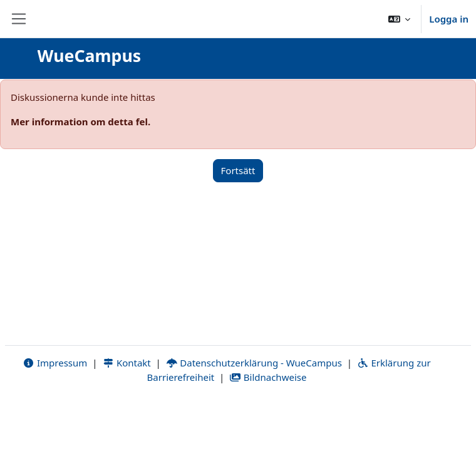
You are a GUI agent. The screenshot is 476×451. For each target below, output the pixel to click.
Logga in (448, 19)
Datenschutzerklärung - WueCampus (254, 362)
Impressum (55, 362)
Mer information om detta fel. (80, 121)
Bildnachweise (267, 377)
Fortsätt (238, 170)
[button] (399, 19)
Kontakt (126, 362)
